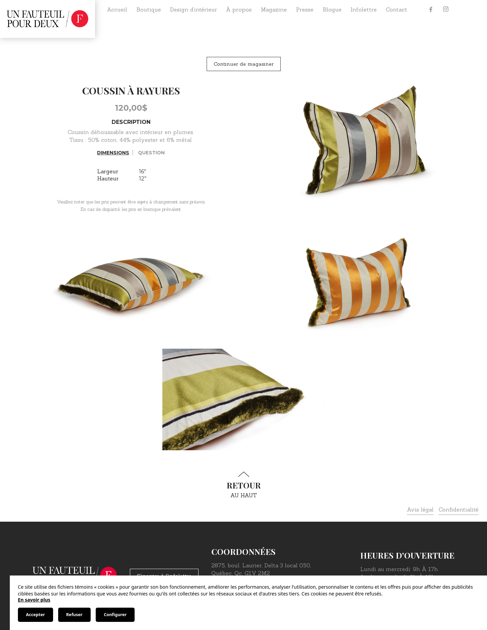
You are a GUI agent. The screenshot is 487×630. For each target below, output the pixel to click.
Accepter (35, 614)
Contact (396, 9)
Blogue (332, 9)
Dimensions (113, 152)
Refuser (74, 614)
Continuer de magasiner (244, 64)
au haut (243, 485)
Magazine (274, 9)
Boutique (148, 9)
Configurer (115, 614)
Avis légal (420, 509)
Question (151, 152)
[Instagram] (445, 9)
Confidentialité (459, 509)
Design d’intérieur (193, 9)
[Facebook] (430, 9)
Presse (305, 9)
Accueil (117, 9)
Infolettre (363, 9)
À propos (239, 9)
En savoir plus (34, 599)
